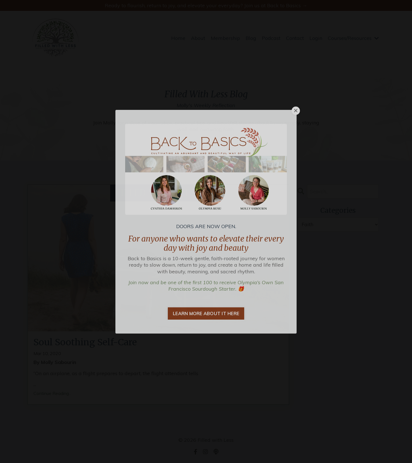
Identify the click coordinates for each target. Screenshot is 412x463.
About (198, 38)
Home (178, 38)
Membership (225, 38)
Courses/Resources (353, 38)
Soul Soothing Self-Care (85, 342)
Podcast (271, 38)
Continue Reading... (52, 393)
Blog (251, 38)
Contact (295, 38)
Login (315, 38)
